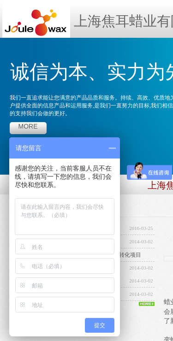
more (28, 126)
